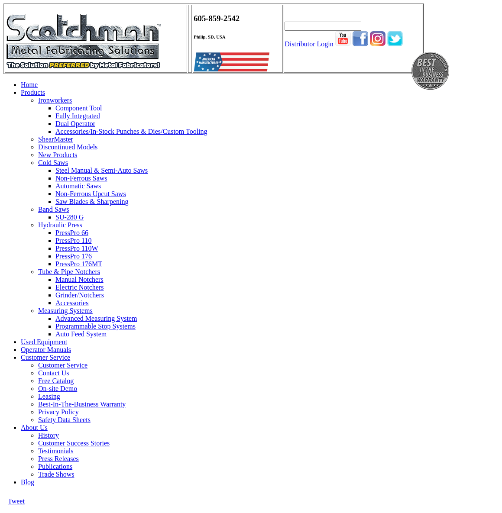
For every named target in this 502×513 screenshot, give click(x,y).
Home (29, 84)
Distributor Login (309, 44)
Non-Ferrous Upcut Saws (90, 193)
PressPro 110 (73, 240)
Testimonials (56, 451)
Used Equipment (44, 341)
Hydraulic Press (60, 225)
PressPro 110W (76, 248)
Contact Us (53, 373)
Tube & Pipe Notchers (69, 271)
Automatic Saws (78, 186)
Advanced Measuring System (96, 318)
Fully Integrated (77, 115)
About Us (34, 427)
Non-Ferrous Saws (81, 178)
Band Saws (53, 209)
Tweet (16, 501)
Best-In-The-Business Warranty (82, 404)
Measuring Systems (65, 310)
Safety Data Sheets (64, 419)
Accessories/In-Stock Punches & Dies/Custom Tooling (131, 131)
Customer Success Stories (74, 443)
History (48, 435)
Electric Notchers (79, 287)
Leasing (49, 396)
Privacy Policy (58, 412)
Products (33, 92)
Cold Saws (53, 162)
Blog (27, 482)
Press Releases (58, 458)
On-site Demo (57, 388)
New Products (57, 154)
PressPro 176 (73, 256)
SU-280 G (69, 217)
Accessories (71, 303)
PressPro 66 (71, 232)
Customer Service (45, 357)
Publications (55, 466)
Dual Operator (75, 123)
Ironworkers (55, 100)
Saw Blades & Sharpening (91, 201)
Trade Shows (56, 474)
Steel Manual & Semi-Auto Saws (101, 170)
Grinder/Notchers (79, 295)
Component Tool (78, 108)
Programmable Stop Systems (95, 326)
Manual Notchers (79, 279)
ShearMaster (55, 139)
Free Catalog (56, 380)
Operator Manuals (46, 349)
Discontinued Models (67, 147)
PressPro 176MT (78, 264)
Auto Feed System (81, 334)
